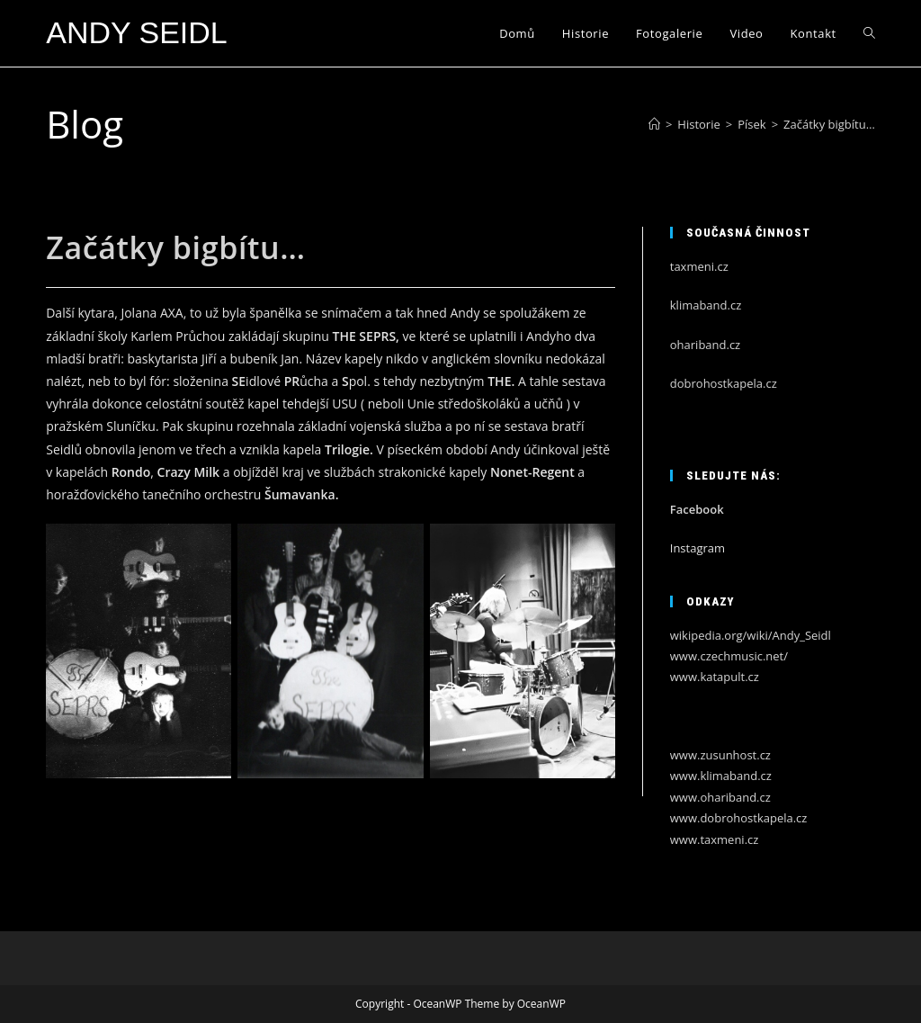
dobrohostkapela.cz (723, 383)
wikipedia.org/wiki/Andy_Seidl (750, 635)
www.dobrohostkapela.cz (739, 818)
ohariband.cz (705, 345)
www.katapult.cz (714, 677)
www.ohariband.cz (720, 797)
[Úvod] (654, 124)
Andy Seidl (137, 32)
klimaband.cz (706, 305)
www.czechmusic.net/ (729, 656)
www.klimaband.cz (721, 775)
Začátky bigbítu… (829, 124)
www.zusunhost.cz (720, 755)
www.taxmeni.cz (714, 839)
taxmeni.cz (699, 266)
